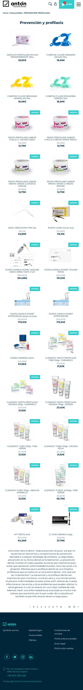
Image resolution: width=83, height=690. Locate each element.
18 (69, 606)
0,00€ (66, 5)
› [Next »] (78, 606)
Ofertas (32, 640)
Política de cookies (63, 648)
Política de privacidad (65, 638)
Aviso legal (59, 643)
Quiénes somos (11, 630)
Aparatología (35, 630)
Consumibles (16, 13)
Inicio (5, 13)
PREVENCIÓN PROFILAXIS (37, 13)
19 (74, 606)
